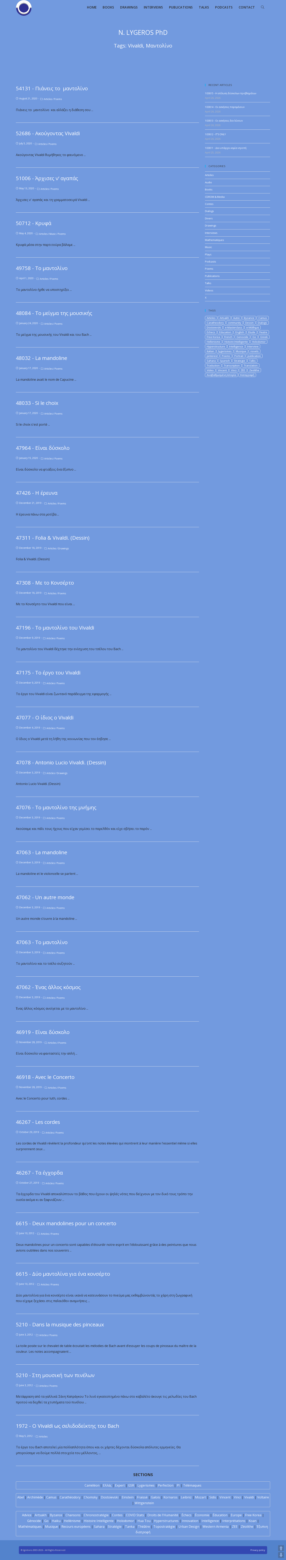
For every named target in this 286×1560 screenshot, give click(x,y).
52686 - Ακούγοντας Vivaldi (48, 133)
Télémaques (192, 1485)
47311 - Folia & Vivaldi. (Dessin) (52, 537)
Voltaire (263, 1497)
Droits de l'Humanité (162, 1515)
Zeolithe (254, 370)
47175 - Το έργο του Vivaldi (48, 672)
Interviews (211, 233)
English (239, 332)
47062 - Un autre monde (45, 897)
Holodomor (259, 341)
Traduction (213, 365)
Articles (48, 99)
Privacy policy (257, 1550)
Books (209, 189)
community (234, 322)
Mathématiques (30, 1526)
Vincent (222, 370)
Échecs (186, 1515)
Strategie (239, 360)
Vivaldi (135, 45)
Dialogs (209, 211)
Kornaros (170, 1497)
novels (254, 351)
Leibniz (186, 1497)
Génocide (34, 1521)
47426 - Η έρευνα (36, 492)
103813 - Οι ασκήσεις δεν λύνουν (224, 120)
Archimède (35, 1497)
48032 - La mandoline (41, 357)
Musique (241, 351)
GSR (131, 1485)
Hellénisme (72, 1521)
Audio (208, 182)
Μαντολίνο (159, 45)
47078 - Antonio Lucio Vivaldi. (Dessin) (61, 762)
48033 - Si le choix (37, 402)
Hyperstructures (166, 1521)
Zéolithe (247, 1526)
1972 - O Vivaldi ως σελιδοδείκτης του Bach (67, 1425)
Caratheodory (215, 322)
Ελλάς (107, 1485)
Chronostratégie (96, 1515)
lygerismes (225, 351)
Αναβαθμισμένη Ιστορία (221, 375)
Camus (262, 318)
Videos (209, 290)
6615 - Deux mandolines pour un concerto (66, 1223)
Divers (209, 218)
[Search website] (262, 7)
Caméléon (92, 1485)
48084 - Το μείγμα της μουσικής (54, 313)
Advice (26, 1515)
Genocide (242, 337)
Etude (251, 332)
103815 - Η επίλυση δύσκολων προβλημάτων (230, 93)
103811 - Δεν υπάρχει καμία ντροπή (225, 148)
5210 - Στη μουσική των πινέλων (55, 1375)
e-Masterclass (233, 327)
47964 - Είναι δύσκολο (43, 447)
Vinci (234, 370)
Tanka (129, 1526)
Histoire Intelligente (236, 341)
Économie (202, 1515)
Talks (208, 283)
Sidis (212, 1497)
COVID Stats (135, 1515)
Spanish (225, 360)
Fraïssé (142, 1497)
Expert (120, 1485)
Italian (210, 351)
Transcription (232, 365)
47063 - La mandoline (41, 852)
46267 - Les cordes (38, 1121)
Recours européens (76, 1526)
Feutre (263, 332)
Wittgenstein (144, 1503)
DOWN (281, 1555)
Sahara (211, 360)
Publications (212, 276)
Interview (252, 346)
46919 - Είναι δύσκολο (43, 1032)
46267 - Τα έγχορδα (39, 1172)
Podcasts (210, 261)
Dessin (249, 322)
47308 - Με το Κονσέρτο (45, 582)
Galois (155, 1497)
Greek (264, 337)
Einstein (128, 1497)
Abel (20, 1497)
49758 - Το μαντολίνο (42, 268)
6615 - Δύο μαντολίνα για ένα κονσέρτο (63, 1273)
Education (225, 332)
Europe (236, 1515)
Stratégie (115, 1526)
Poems (58, 99)
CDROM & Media (215, 197)
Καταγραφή (247, 375)
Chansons (73, 1515)
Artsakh (224, 318)
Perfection (165, 1485)
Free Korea (213, 337)
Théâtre (144, 1526)
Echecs (211, 332)
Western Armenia (216, 1526)
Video (210, 370)
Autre (236, 318)
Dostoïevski (109, 1497)
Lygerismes (146, 1485)
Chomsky (91, 1497)
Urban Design (188, 1526)
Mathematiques (214, 240)
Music (52, 234)
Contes (209, 204)
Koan (252, 1521)
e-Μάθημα (252, 327)
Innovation (190, 1521)
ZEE (243, 370)
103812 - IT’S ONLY (215, 134)
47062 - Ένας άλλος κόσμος (48, 987)
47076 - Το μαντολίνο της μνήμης (56, 807)
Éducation (220, 1515)
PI (178, 1485)
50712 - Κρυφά (33, 223)
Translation (251, 365)
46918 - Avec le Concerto (45, 1077)
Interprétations (233, 1521)
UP (281, 1548)
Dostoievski (214, 327)
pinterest (212, 356)
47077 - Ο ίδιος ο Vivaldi (44, 717)
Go (254, 337)
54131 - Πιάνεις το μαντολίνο (53, 88)
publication (254, 356)
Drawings (63, 548)
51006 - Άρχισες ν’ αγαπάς (47, 178)
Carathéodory (70, 1497)
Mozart (200, 1497)
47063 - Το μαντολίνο (42, 942)
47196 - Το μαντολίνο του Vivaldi (55, 627)
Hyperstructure (216, 346)
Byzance (249, 318)
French (228, 337)
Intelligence (236, 346)
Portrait (238, 356)
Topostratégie (164, 1526)
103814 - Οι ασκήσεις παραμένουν (224, 107)
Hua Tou (144, 1521)
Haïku (56, 1521)
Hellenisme (213, 341)
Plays (208, 254)
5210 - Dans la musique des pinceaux (60, 1324)
